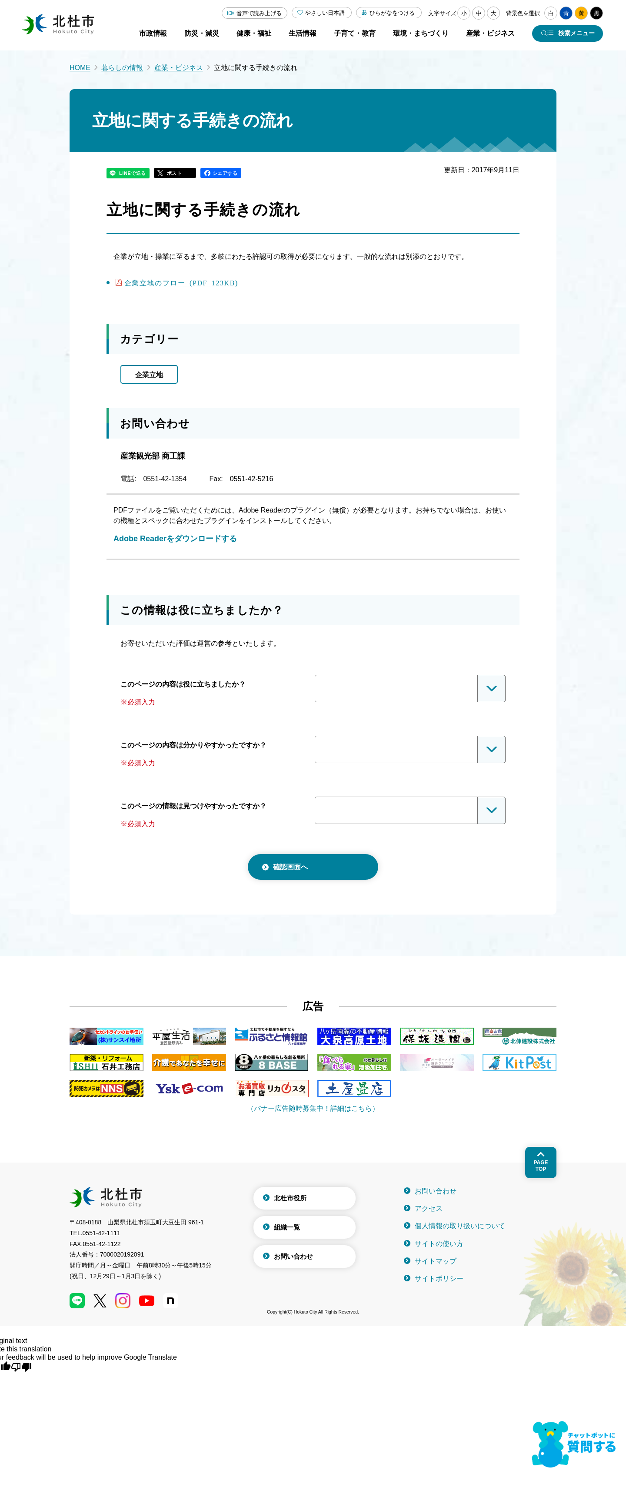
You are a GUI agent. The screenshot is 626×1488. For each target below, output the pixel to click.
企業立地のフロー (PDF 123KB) (181, 282)
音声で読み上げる (259, 13)
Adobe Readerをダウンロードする (175, 538)
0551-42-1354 (164, 479)
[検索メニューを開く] (567, 33)
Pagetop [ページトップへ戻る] (540, 1166)
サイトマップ (435, 1261)
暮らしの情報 (122, 67)
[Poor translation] (21, 1366)
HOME (80, 67)
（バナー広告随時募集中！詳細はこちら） (313, 1108)
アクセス (429, 1208)
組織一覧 (287, 1227)
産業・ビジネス (178, 67)
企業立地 (149, 375)
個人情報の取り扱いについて (460, 1226)
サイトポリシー (439, 1278)
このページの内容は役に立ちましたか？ (183, 684)
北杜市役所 (290, 1198)
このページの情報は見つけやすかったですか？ (193, 806)
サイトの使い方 (439, 1243)
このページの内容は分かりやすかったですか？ (193, 745)
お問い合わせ (293, 1256)
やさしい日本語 (325, 13)
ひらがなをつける (392, 13)
